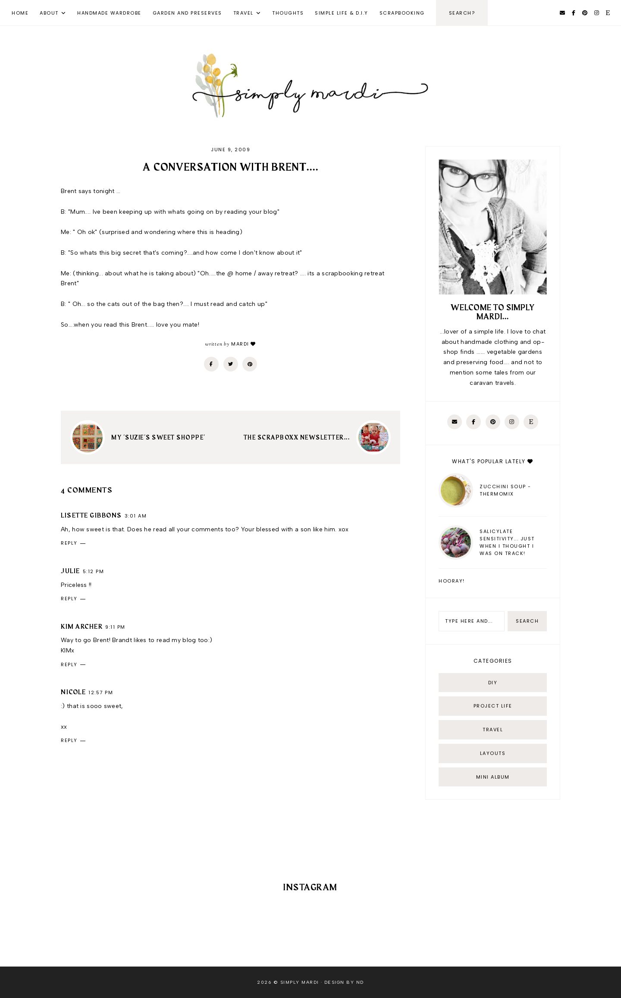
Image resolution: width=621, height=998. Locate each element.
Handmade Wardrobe (109, 12)
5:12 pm (93, 571)
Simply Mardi (299, 982)
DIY (493, 682)
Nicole (73, 692)
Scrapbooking (402, 12)
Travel (243, 12)
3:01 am (136, 515)
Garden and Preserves (187, 12)
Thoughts (288, 12)
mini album (493, 776)
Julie (70, 571)
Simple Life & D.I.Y (341, 12)
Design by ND (344, 982)
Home (20, 12)
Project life (493, 705)
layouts (493, 753)
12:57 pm (100, 692)
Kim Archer (82, 627)
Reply (69, 543)
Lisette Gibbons (91, 515)
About (49, 12)
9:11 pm (115, 627)
